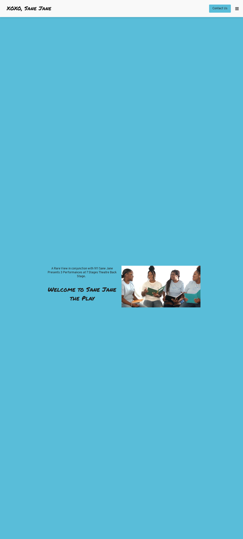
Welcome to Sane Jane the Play (82, 293)
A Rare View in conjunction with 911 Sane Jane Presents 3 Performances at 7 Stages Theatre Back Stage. (82, 272)
